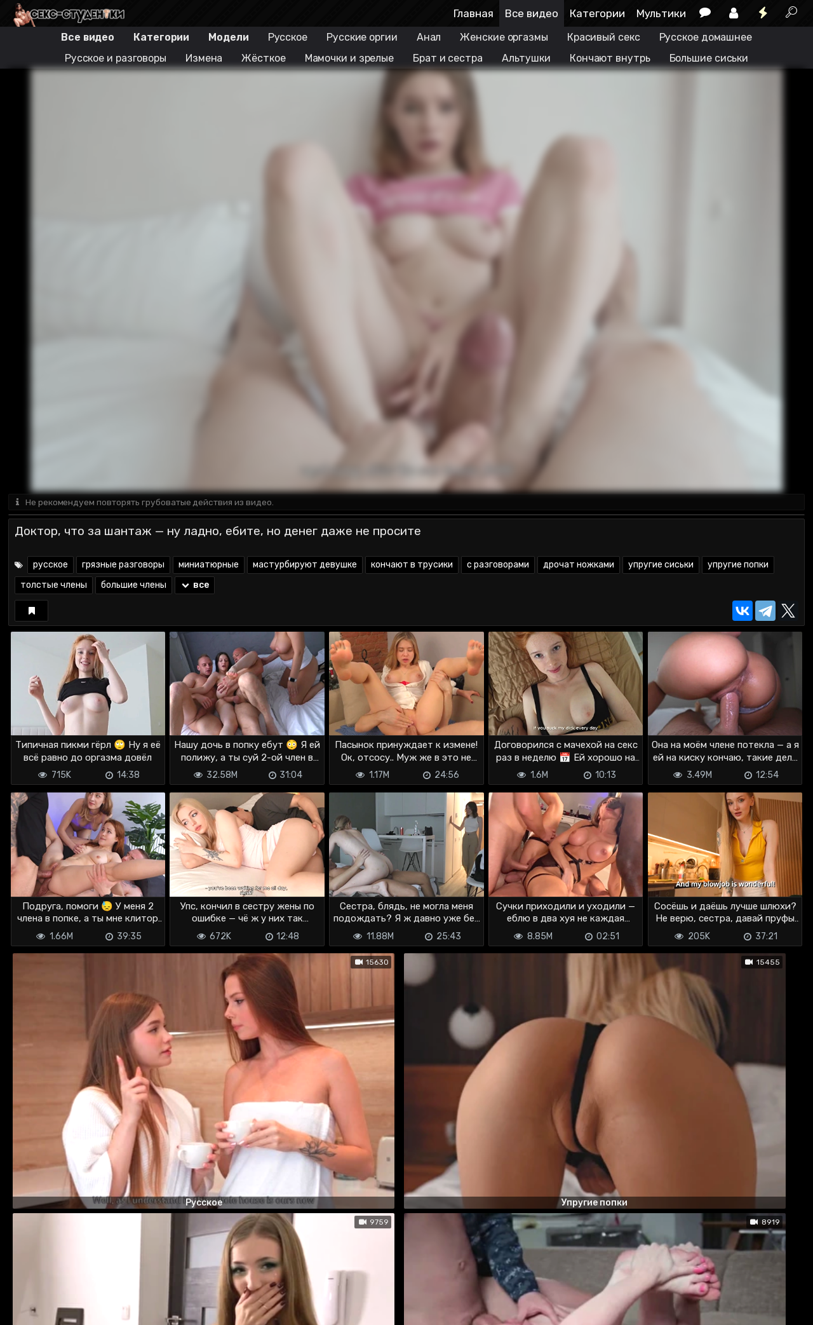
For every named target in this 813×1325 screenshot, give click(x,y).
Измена (203, 58)
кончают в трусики (412, 566)
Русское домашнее (705, 37)
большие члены (133, 586)
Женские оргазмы (504, 37)
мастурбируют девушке (305, 566)
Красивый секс (603, 37)
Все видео (531, 13)
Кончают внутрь (610, 58)
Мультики (661, 13)
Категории (597, 13)
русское (50, 566)
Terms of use (73, 1293)
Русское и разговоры (115, 58)
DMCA (29, 1293)
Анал (429, 37)
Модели (228, 37)
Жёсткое (263, 58)
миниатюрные (208, 566)
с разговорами (498, 566)
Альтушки (526, 58)
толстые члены (53, 586)
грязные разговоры (123, 566)
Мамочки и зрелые (349, 58)
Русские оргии (362, 37)
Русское (287, 37)
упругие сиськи (661, 566)
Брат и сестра (448, 58)
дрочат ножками (578, 566)
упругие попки (738, 566)
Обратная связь (141, 1293)
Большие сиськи (709, 58)
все (194, 586)
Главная (474, 13)
